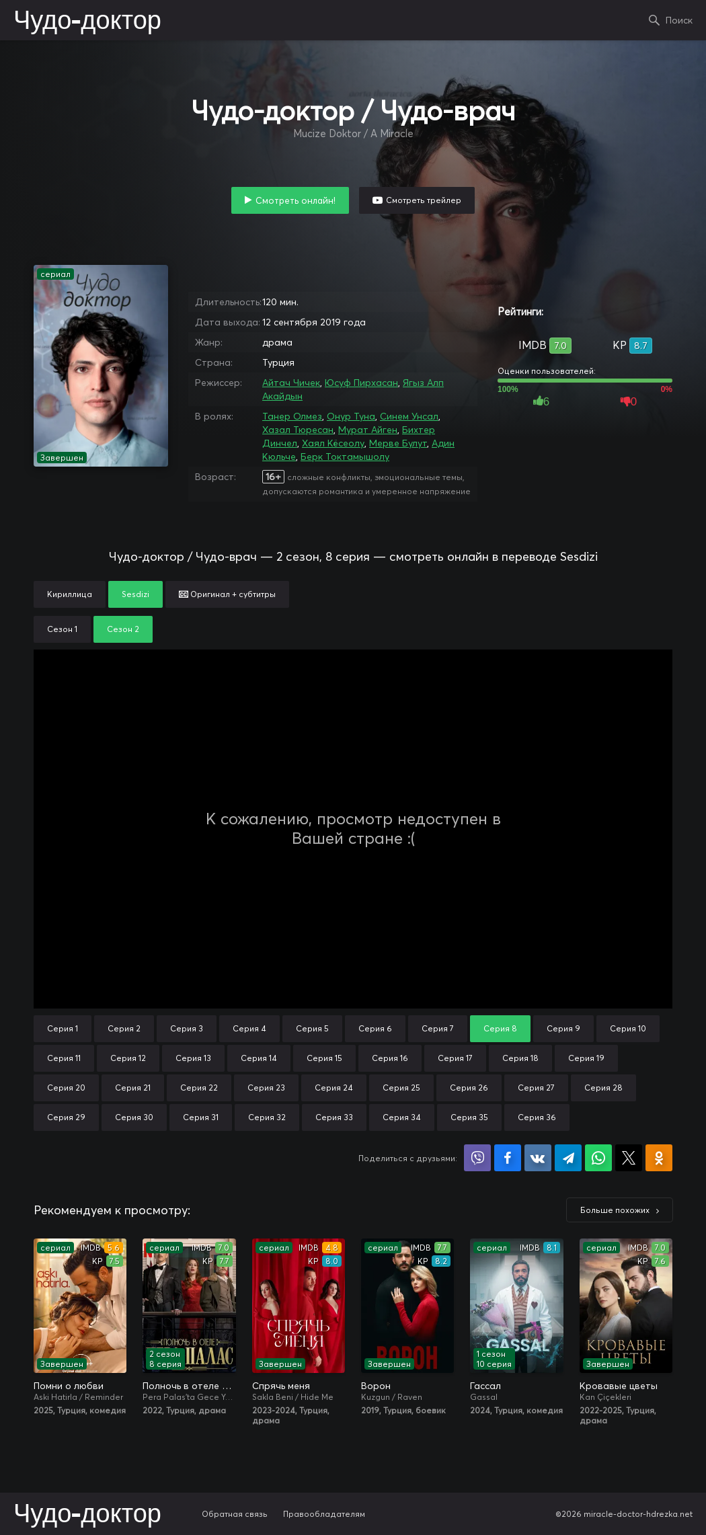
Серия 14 (259, 1058)
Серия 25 (401, 1088)
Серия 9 (563, 1028)
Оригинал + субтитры (227, 594)
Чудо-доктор (87, 21)
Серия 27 (536, 1088)
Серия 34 (402, 1117)
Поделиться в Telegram (568, 1157)
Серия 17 (455, 1058)
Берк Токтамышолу (345, 456)
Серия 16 (390, 1058)
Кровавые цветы (619, 1386)
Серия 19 (586, 1058)
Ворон (376, 1386)
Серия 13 (193, 1058)
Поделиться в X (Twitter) (628, 1157)
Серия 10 (628, 1028)
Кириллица (69, 594)
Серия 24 (334, 1088)
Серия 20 (66, 1088)
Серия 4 (249, 1028)
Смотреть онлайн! (296, 200)
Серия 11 (64, 1058)
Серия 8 (500, 1028)
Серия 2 (124, 1028)
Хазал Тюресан (298, 430)
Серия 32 (267, 1117)
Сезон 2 (123, 629)
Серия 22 (199, 1088)
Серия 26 (469, 1088)
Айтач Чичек (291, 383)
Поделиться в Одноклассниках (658, 1157)
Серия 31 (201, 1117)
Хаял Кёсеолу (333, 443)
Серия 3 (186, 1028)
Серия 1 (62, 1028)
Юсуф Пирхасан (361, 383)
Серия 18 (520, 1058)
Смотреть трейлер (423, 200)
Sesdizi (135, 594)
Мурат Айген (367, 430)
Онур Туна (351, 416)
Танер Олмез (292, 416)
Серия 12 (128, 1058)
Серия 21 (133, 1088)
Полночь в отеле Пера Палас (189, 1386)
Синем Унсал (409, 416)
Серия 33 (334, 1117)
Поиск (679, 20)
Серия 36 (537, 1117)
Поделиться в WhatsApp (598, 1157)
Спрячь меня (281, 1386)
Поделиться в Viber (477, 1157)
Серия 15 (324, 1058)
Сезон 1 (62, 629)
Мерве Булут (398, 443)
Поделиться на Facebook (507, 1157)
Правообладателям (324, 1514)
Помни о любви (69, 1386)
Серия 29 (66, 1117)
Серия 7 (438, 1028)
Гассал (485, 1386)
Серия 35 (469, 1117)
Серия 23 (266, 1088)
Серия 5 (312, 1028)
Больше (615, 1210)
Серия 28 (603, 1088)
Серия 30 (134, 1117)
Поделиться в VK (537, 1157)
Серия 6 (375, 1028)
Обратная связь (235, 1514)
